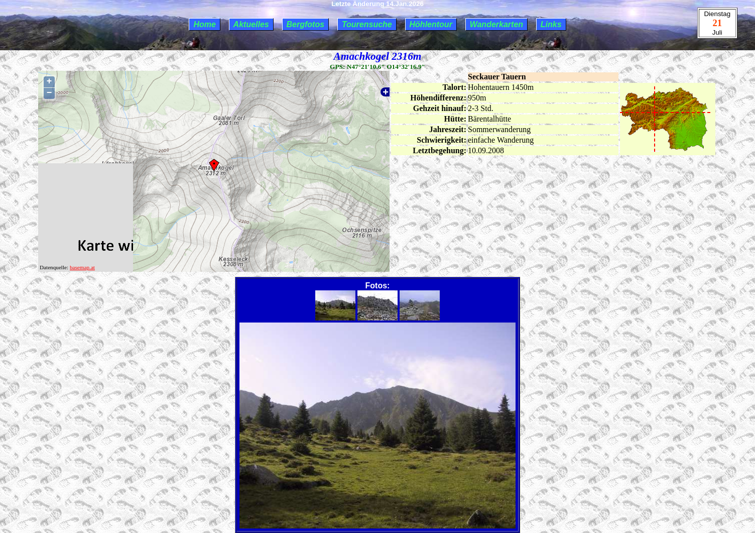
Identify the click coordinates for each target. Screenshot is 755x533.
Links (551, 24)
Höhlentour (431, 24)
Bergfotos (306, 24)
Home (204, 24)
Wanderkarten (496, 24)
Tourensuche (367, 24)
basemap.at (82, 267)
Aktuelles (251, 24)
